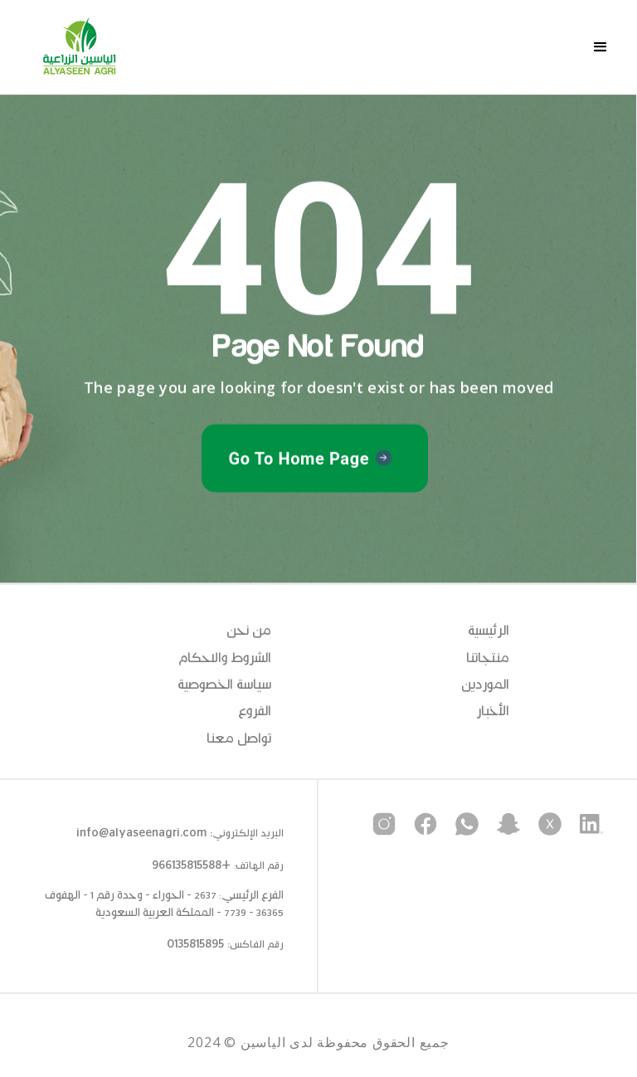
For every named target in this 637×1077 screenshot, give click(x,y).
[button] (600, 47)
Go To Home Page (298, 460)
